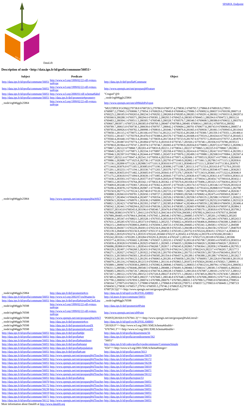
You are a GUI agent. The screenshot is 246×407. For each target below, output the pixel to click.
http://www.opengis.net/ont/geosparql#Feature (129, 88)
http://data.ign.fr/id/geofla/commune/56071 (128, 370)
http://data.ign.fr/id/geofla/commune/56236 (128, 362)
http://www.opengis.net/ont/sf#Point (124, 312)
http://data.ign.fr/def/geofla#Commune (125, 81)
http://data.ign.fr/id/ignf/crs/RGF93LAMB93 (128, 293)
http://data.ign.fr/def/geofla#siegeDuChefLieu (75, 300)
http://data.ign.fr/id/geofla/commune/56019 (128, 366)
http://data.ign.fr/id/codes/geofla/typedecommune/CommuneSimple (141, 344)
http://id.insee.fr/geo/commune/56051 (125, 296)
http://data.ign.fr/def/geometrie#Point (124, 305)
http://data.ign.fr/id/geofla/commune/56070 (128, 355)
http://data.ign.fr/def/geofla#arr (67, 336)
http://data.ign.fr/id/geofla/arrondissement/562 (129, 336)
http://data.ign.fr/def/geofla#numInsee (70, 340)
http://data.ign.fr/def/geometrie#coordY (71, 329)
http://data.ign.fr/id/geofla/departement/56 (127, 332)
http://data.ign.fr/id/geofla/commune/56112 (128, 374)
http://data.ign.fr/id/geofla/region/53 (124, 377)
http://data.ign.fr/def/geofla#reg (67, 377)
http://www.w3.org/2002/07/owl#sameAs (72, 296)
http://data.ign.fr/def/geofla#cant (67, 351)
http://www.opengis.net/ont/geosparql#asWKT (75, 198)
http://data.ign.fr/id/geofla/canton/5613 (125, 351)
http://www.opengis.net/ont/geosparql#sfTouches (76, 355)
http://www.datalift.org (52, 404)
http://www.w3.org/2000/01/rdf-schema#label (75, 93)
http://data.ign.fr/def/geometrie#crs (69, 293)
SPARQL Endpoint (233, 4)
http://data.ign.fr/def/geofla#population (71, 347)
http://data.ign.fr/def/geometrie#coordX (71, 325)
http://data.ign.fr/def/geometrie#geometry (72, 97)
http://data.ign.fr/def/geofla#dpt (67, 332)
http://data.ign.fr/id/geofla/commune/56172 (128, 359)
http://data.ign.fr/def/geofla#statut (68, 344)
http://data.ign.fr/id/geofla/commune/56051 (25, 81)
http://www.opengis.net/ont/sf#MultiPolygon (128, 102)
